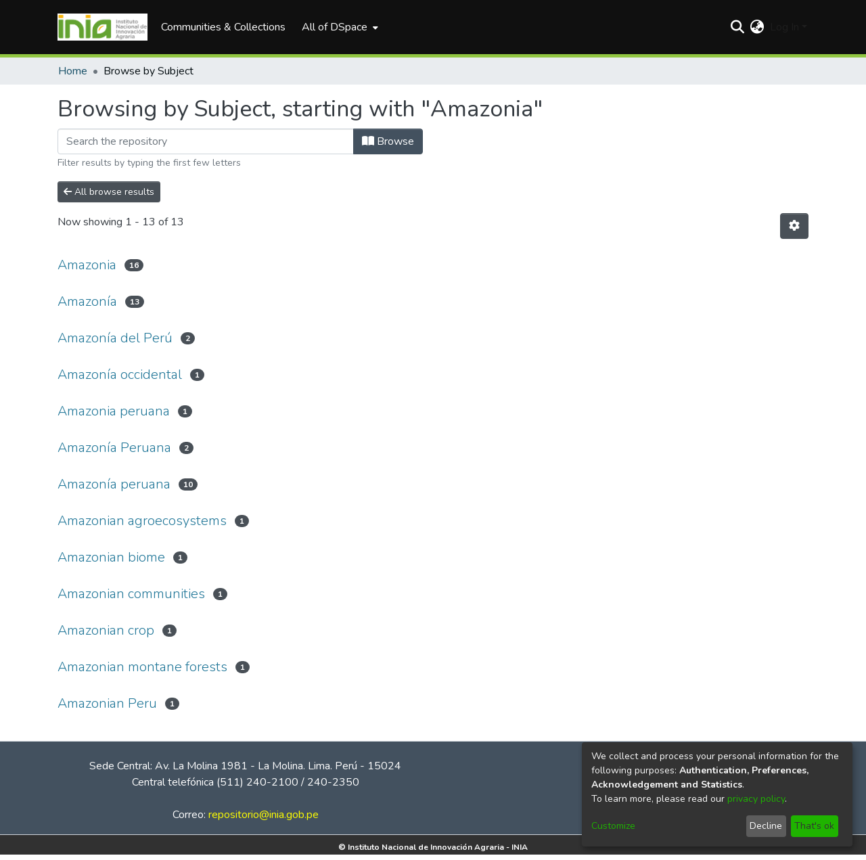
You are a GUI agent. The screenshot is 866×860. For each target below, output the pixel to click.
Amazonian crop (106, 630)
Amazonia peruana (114, 411)
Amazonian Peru (107, 703)
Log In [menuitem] (784, 27)
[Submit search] (737, 27)
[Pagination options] (794, 226)
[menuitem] (338, 27)
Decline (766, 825)
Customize (613, 825)
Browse (388, 141)
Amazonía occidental (120, 374)
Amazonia (87, 265)
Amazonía (87, 301)
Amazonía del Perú (115, 338)
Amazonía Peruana (114, 447)
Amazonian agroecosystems (142, 521)
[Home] (102, 27)
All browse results (109, 191)
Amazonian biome (111, 557)
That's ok (814, 825)
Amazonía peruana (114, 484)
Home (72, 71)
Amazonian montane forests (142, 667)
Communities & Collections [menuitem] (223, 27)
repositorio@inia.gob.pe (263, 814)
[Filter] (206, 141)
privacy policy (756, 798)
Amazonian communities (131, 594)
